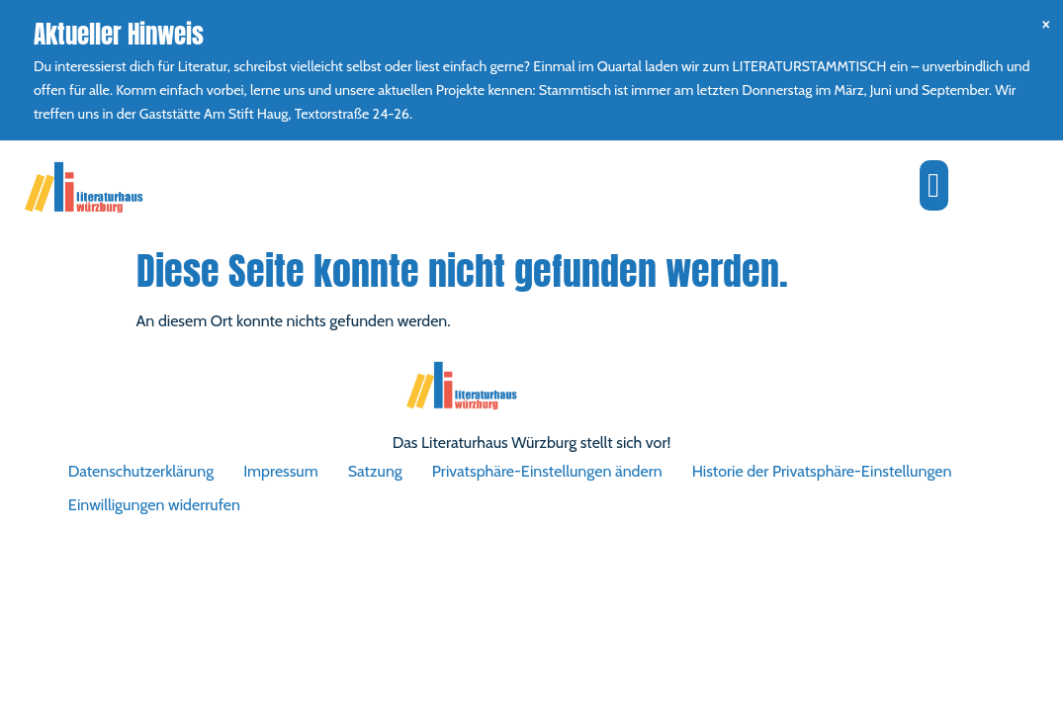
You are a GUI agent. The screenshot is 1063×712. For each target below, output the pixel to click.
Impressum (280, 471)
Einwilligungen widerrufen (154, 504)
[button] (934, 185)
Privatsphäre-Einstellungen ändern (547, 471)
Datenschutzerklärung (141, 471)
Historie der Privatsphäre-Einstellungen (822, 471)
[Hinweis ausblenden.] (1045, 23)
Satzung (375, 471)
